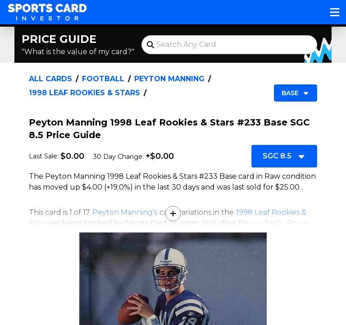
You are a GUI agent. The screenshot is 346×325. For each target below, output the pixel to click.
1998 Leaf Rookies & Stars (84, 92)
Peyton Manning (169, 78)
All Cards (50, 78)
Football (103, 78)
